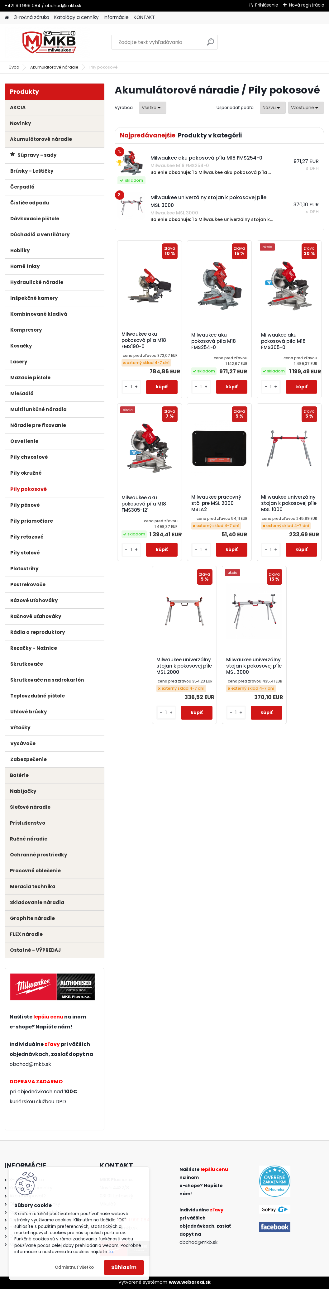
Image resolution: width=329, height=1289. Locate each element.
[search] (210, 44)
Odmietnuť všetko (74, 1267)
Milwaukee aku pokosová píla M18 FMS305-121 (144, 504)
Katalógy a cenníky (76, 17)
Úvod (14, 67)
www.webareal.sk (190, 1282)
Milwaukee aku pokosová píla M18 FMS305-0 (283, 341)
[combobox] (273, 108)
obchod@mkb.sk (30, 1064)
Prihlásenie (266, 5)
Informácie (116, 17)
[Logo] (47, 42)
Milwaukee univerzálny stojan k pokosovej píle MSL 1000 (289, 503)
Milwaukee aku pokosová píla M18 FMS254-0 (213, 341)
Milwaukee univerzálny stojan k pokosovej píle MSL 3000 (254, 666)
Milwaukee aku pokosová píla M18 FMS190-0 (144, 340)
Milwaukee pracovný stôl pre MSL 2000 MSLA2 (216, 503)
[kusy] (131, 387)
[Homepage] (7, 18)
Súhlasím (123, 1267)
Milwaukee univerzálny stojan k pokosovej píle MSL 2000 (184, 666)
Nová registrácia (306, 5)
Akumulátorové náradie (54, 67)
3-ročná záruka (31, 17)
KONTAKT (144, 17)
